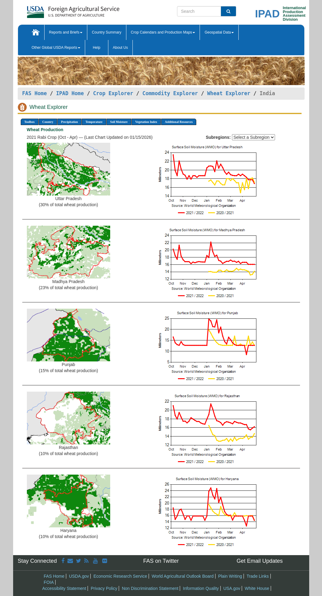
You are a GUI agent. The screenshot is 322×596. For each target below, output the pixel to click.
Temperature (94, 122)
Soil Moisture (119, 122)
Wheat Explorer (228, 93)
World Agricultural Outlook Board (183, 576)
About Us (120, 47)
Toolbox (29, 122)
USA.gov (231, 588)
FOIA (49, 582)
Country (47, 122)
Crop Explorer (113, 93)
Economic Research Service (120, 576)
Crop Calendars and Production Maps (163, 32)
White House (257, 588)
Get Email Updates (260, 561)
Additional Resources (179, 122)
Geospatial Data (219, 32)
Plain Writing (230, 576)
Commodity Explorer (170, 93)
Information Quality (201, 588)
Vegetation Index (146, 122)
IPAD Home (70, 93)
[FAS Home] (58, 10)
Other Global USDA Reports (56, 47)
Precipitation (69, 122)
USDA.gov (79, 576)
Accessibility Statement (64, 588)
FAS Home (34, 93)
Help (96, 47)
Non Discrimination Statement (150, 588)
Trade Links (258, 576)
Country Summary (106, 32)
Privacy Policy (104, 588)
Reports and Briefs (65, 32)
